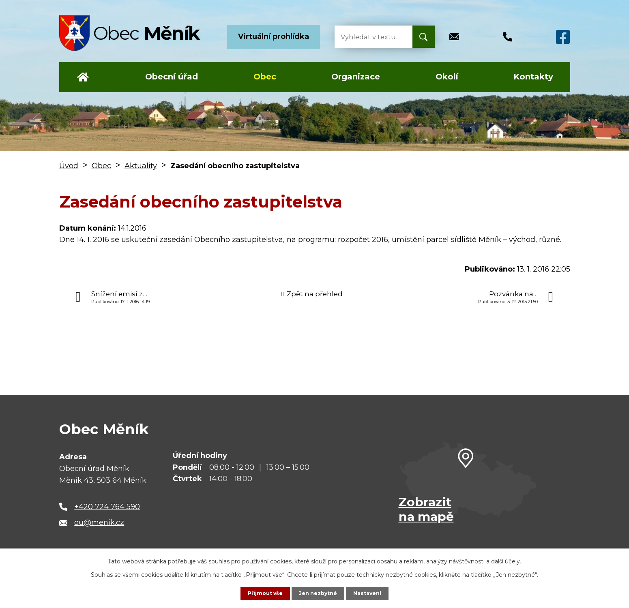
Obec (264, 76)
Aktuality (141, 165)
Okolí (447, 76)
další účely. (506, 560)
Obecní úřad (171, 76)
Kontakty (533, 76)
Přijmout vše (262, 593)
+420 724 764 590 (107, 506)
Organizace (355, 76)
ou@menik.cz (99, 522)
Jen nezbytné (318, 593)
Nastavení (371, 593)
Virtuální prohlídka (273, 36)
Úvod (83, 77)
